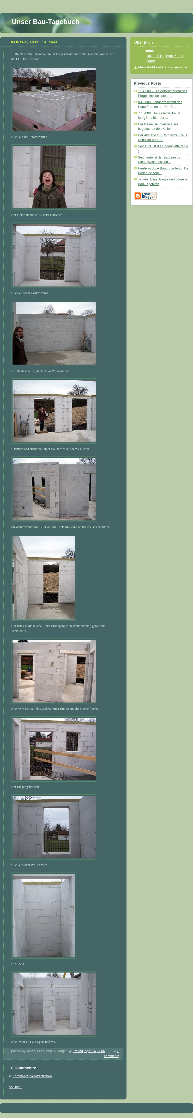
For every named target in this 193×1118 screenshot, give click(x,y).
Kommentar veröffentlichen (32, 1076)
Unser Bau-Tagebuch (46, 22)
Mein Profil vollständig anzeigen (163, 67)
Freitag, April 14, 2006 (89, 1051)
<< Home (15, 1087)
